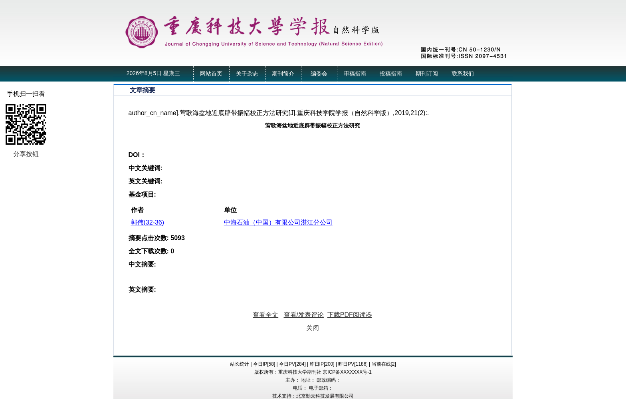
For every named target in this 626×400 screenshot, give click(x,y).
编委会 (319, 74)
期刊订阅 (427, 74)
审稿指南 (355, 74)
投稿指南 (391, 74)
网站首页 (211, 74)
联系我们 (463, 74)
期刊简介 (283, 74)
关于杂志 (247, 74)
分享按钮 (26, 154)
